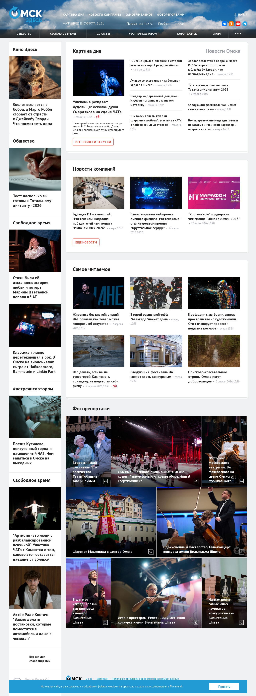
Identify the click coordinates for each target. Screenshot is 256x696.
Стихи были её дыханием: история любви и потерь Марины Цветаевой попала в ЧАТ (30, 287)
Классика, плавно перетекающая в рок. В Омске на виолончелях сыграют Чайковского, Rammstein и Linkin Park (34, 362)
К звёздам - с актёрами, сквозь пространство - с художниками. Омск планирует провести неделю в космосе (213, 320)
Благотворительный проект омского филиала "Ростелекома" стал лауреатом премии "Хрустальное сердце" (156, 220)
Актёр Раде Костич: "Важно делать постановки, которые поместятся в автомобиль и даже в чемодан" (32, 626)
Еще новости (86, 241)
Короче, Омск (187, 33)
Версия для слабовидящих (39, 659)
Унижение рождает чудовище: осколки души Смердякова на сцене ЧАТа (97, 106)
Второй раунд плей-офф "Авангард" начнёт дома (150, 315)
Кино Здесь (25, 49)
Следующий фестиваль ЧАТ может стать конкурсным (152, 372)
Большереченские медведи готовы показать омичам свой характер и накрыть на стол (213, 124)
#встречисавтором (143, 33)
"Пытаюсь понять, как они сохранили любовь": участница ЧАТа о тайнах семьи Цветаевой (155, 120)
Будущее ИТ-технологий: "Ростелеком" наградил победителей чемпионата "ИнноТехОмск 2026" (93, 220)
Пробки (163, 23)
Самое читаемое (138, 15)
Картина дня (73, 15)
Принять (224, 686)
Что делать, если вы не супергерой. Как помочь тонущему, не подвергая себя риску (97, 377)
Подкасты (102, 33)
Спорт (217, 33)
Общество (24, 33)
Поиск (240, 14)
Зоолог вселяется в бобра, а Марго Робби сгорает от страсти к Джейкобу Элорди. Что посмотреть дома (32, 114)
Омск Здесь (29, 16)
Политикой (176, 686)
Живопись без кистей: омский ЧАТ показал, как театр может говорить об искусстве (97, 318)
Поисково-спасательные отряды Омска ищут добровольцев (207, 375)
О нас (89, 678)
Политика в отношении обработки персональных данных (145, 678)
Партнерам (102, 678)
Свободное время (63, 33)
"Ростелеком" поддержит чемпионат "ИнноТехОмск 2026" (214, 215)
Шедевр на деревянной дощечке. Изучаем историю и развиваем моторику (153, 100)
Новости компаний (105, 15)
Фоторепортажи (170, 15)
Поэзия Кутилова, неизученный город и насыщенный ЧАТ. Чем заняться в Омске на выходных (33, 453)
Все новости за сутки (93, 142)
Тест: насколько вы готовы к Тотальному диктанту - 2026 (32, 200)
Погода (132, 23)
